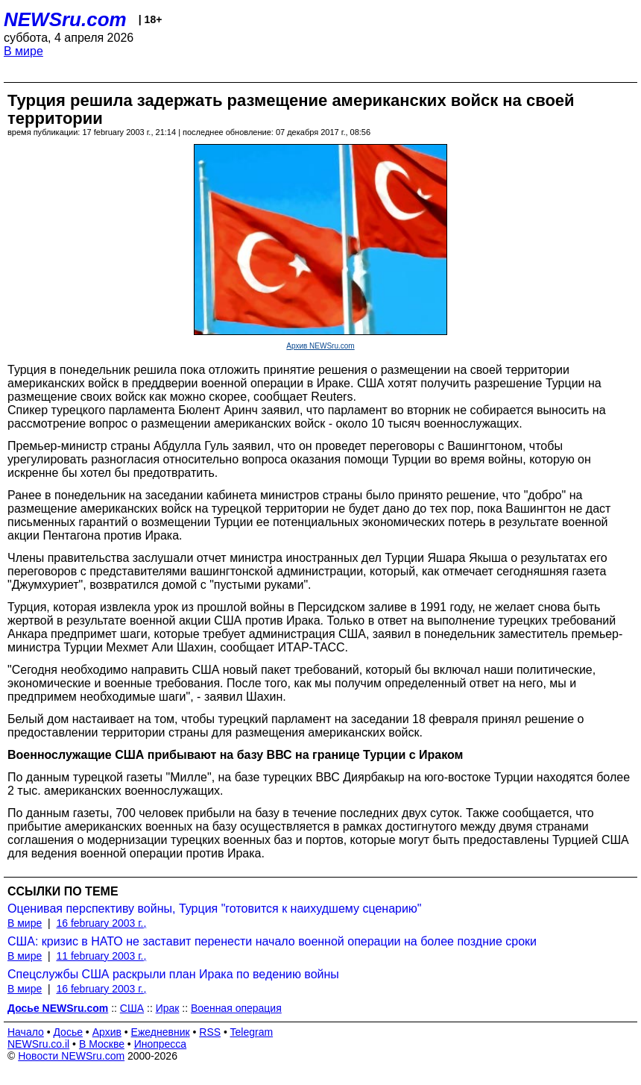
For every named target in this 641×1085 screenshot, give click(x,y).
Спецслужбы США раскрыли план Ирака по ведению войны (173, 974)
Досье (68, 1032)
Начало (25, 1032)
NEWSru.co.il (38, 1044)
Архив (106, 1032)
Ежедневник (160, 1032)
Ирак (168, 1008)
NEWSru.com (65, 19)
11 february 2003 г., (101, 956)
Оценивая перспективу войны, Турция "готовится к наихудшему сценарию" (214, 908)
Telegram (252, 1032)
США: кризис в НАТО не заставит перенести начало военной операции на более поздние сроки (272, 941)
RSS (210, 1032)
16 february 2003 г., (101, 923)
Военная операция (236, 1008)
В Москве (101, 1044)
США (132, 1008)
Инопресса (160, 1044)
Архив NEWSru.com (320, 346)
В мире (23, 51)
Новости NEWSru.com (71, 1056)
